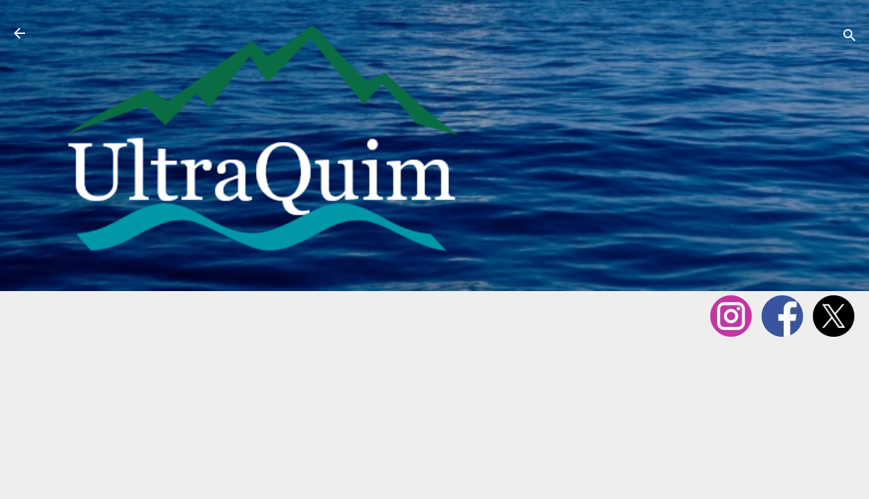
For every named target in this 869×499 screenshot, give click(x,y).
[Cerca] (849, 38)
